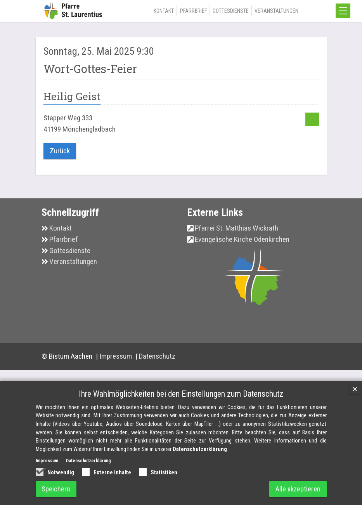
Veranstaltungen (276, 11)
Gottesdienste (231, 11)
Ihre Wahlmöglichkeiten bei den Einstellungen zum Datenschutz (181, 393)
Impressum (116, 356)
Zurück (60, 150)
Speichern (56, 489)
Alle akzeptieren (297, 489)
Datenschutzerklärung (200, 449)
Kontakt (164, 11)
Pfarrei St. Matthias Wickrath (236, 228)
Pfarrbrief (193, 11)
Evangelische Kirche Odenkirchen (242, 239)
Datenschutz (157, 356)
